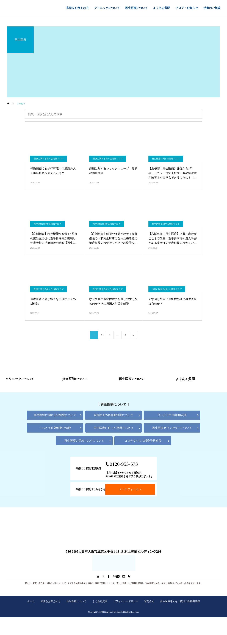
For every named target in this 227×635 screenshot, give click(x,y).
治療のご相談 (211, 7)
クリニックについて (107, 7)
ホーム (31, 601)
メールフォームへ (130, 489)
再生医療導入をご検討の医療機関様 (180, 601)
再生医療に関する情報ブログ (166, 158)
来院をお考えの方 (77, 7)
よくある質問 (161, 7)
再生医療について (136, 7)
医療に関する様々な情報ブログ (48, 158)
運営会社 (149, 601)
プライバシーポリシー (125, 601)
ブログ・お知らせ (186, 7)
